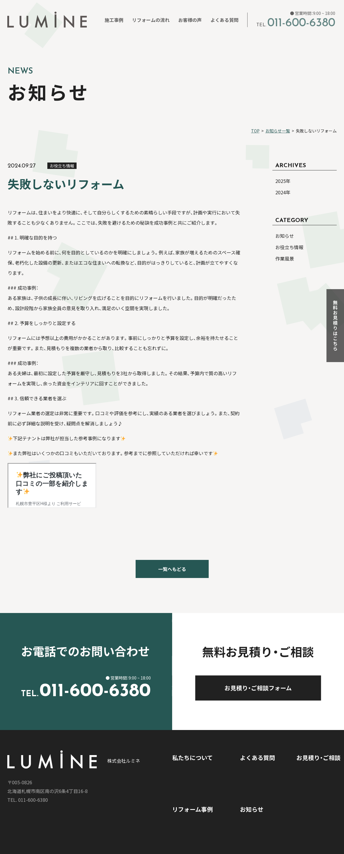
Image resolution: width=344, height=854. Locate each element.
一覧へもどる (172, 568)
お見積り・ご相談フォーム (272, 688)
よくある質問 (257, 757)
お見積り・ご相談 (318, 757)
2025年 (283, 180)
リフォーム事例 (192, 809)
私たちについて (192, 757)
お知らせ (251, 809)
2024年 (283, 192)
